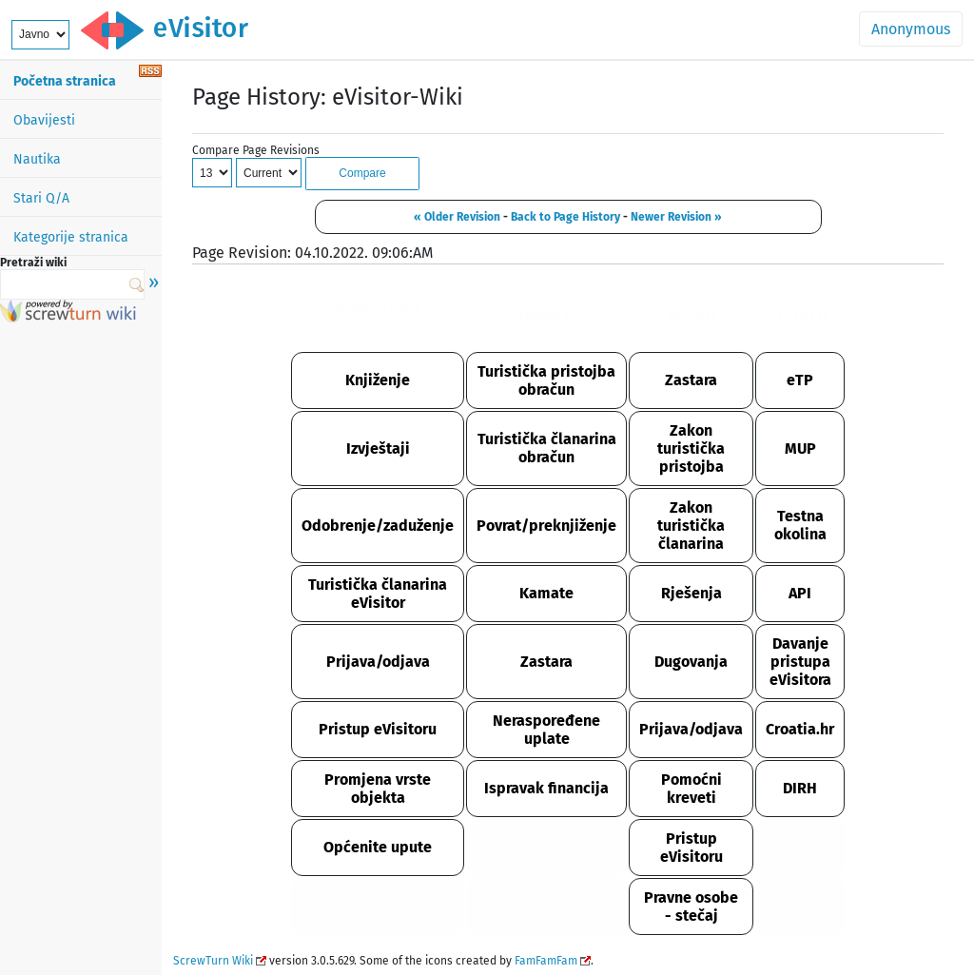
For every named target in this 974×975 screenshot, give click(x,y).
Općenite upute (377, 847)
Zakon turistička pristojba (691, 448)
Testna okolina (800, 525)
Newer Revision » (676, 217)
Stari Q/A (41, 198)
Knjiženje (377, 380)
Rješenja (691, 593)
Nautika (37, 159)
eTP (800, 380)
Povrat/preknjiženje (546, 526)
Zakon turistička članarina (691, 525)
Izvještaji (378, 448)
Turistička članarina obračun (546, 448)
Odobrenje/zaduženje (378, 526)
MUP (800, 448)
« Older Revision (457, 217)
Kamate (546, 593)
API (800, 593)
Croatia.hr (800, 729)
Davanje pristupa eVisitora (800, 661)
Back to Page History (565, 217)
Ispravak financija (546, 788)
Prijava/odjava (378, 662)
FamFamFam (546, 960)
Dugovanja (691, 662)
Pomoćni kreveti (691, 788)
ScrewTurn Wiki (213, 960)
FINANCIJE (547, 316)
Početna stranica (64, 81)
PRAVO (691, 316)
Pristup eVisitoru (378, 729)
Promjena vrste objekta (377, 788)
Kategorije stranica (70, 237)
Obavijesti (44, 120)
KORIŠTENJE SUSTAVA (378, 317)
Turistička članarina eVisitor (377, 593)
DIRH (800, 788)
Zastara (691, 380)
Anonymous (910, 29)
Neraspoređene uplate (546, 730)
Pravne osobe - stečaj (691, 906)
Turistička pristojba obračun (546, 380)
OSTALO (799, 316)
